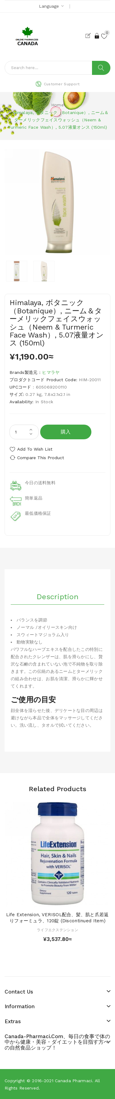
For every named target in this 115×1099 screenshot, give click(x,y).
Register (89, 35)
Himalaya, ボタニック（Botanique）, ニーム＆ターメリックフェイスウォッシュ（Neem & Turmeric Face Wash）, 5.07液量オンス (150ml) (58, 120)
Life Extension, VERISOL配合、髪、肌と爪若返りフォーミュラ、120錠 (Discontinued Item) (57, 918)
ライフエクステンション (57, 930)
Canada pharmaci (73, 1080)
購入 (66, 432)
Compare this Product (40, 457)
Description (57, 596)
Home (57, 104)
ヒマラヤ (50, 372)
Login (97, 35)
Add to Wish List (34, 449)
